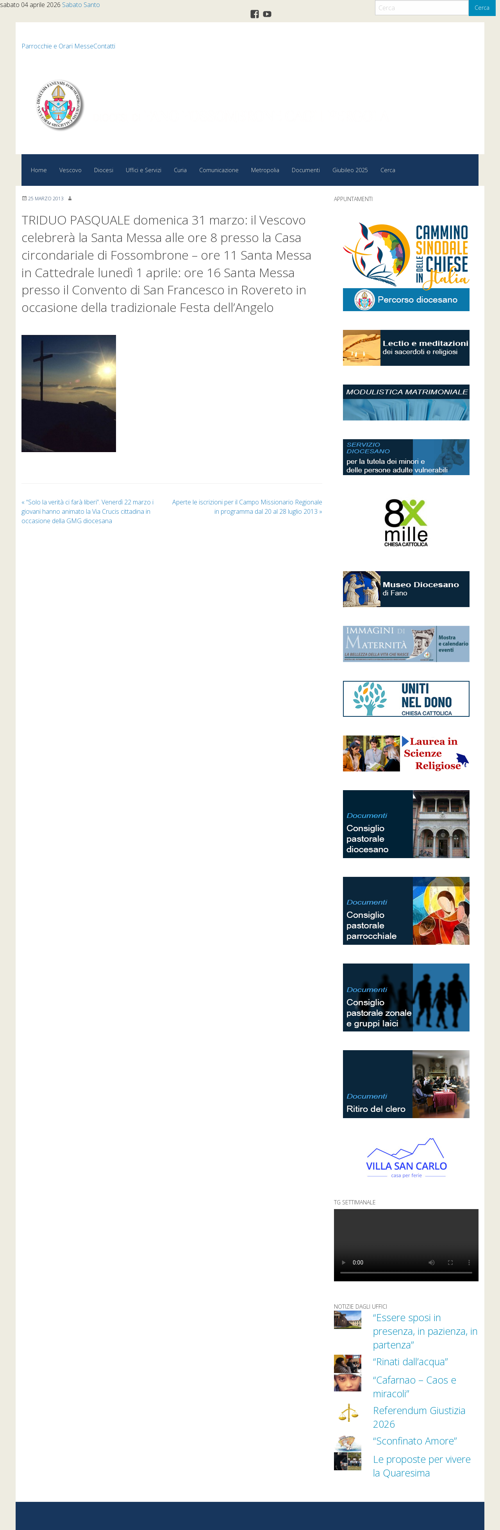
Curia (180, 170)
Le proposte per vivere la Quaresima (422, 1465)
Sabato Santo (81, 4)
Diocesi (103, 170)
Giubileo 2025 (350, 170)
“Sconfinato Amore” (415, 1440)
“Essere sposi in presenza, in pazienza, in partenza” (425, 1331)
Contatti (104, 46)
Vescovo (70, 170)
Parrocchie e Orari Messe (57, 46)
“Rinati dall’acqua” (410, 1361)
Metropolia (265, 170)
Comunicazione (219, 170)
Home (39, 170)
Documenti (306, 170)
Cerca (482, 7)
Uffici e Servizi (143, 170)
